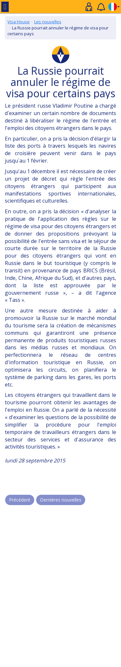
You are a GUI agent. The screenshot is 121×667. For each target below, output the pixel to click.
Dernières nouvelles (60, 500)
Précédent (19, 500)
